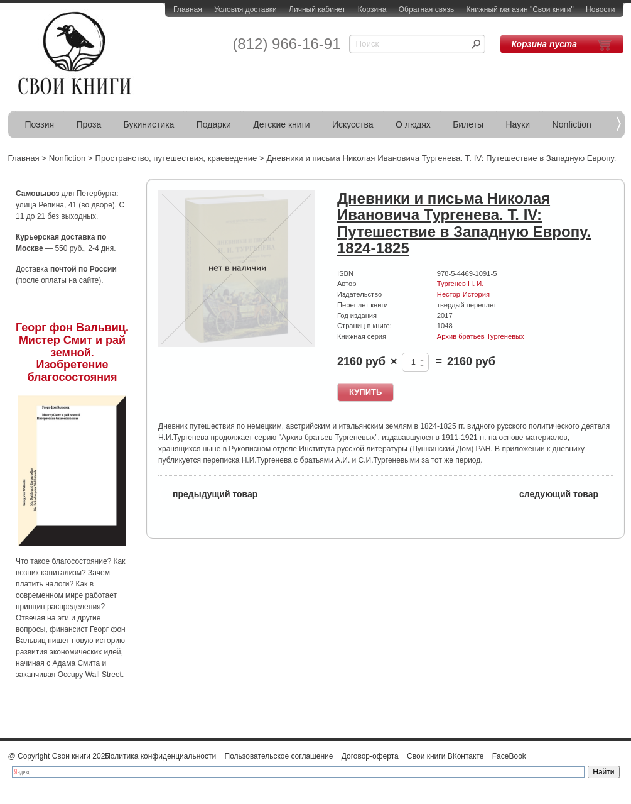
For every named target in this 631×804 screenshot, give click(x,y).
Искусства (353, 124)
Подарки (214, 124)
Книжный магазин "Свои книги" (520, 9)
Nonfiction (572, 124)
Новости (600, 9)
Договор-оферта (370, 756)
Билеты (468, 124)
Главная (187, 9)
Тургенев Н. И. (460, 283)
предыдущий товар (207, 493)
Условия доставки (245, 9)
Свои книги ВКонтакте (445, 756)
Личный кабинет (317, 9)
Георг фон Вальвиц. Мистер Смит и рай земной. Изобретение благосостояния (72, 352)
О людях (413, 124)
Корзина (372, 9)
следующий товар (566, 493)
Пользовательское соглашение (279, 756)
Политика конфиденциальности (160, 756)
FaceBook (509, 756)
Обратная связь (426, 9)
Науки (518, 124)
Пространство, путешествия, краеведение (176, 158)
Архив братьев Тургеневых (480, 336)
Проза (89, 124)
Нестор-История (463, 294)
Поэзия (40, 124)
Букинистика (149, 124)
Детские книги (281, 124)
